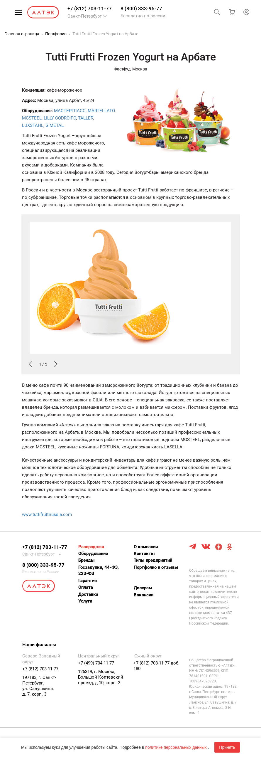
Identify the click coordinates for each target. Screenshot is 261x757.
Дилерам (143, 588)
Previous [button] (30, 364)
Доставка (88, 594)
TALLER (85, 118)
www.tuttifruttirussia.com (47, 514)
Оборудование (93, 553)
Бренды (86, 560)
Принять (227, 747)
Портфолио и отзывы (156, 567)
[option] (130, 294)
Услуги (85, 601)
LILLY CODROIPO (60, 118)
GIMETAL (54, 125)
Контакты (144, 553)
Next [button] (55, 364)
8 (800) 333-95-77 (141, 8)
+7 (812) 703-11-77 (89, 8)
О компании (146, 546)
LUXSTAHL (32, 125)
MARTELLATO (101, 110)
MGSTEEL (32, 118)
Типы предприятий (153, 560)
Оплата (85, 587)
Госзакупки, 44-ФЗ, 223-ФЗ (98, 570)
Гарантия (87, 580)
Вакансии (143, 595)
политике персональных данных (176, 747)
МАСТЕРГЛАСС (70, 110)
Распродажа (91, 546)
